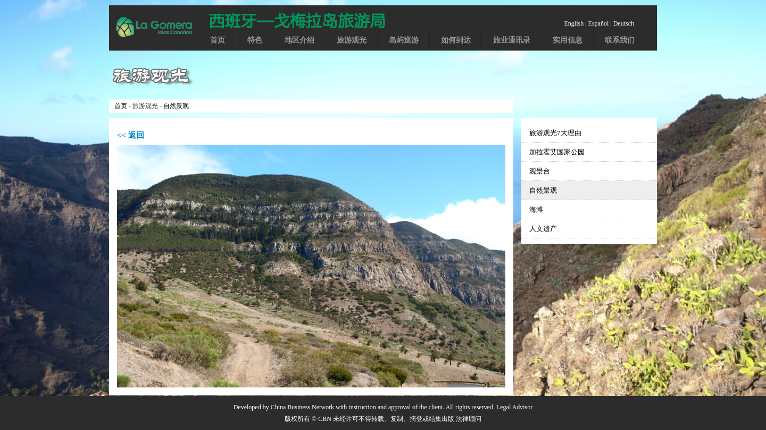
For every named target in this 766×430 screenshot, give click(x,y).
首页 (217, 40)
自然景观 (176, 106)
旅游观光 (352, 40)
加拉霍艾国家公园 (557, 152)
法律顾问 (468, 419)
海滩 (536, 209)
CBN (324, 419)
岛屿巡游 (404, 40)
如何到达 (456, 40)
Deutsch (623, 23)
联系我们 (620, 40)
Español (598, 23)
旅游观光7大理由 (555, 133)
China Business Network (302, 407)
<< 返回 (130, 135)
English (574, 23)
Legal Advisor (514, 407)
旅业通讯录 (511, 40)
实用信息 (567, 40)
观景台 (539, 171)
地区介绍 (299, 40)
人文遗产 (543, 229)
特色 (254, 40)
